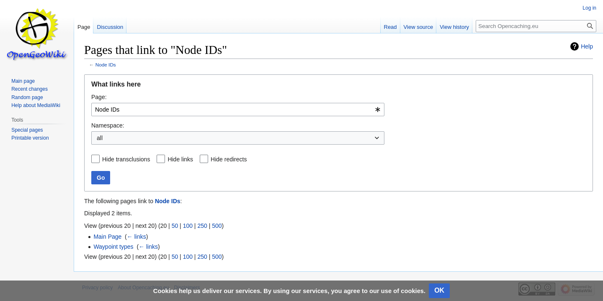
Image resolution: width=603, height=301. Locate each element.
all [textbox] (100, 138)
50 (175, 225)
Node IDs (105, 64)
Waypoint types (113, 246)
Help (587, 46)
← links (136, 236)
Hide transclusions (126, 159)
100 (188, 225)
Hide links (180, 159)
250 (202, 225)
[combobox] (237, 109)
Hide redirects (229, 159)
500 (217, 225)
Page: (99, 97)
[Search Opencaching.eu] (536, 26)
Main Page (107, 236)
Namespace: (107, 125)
